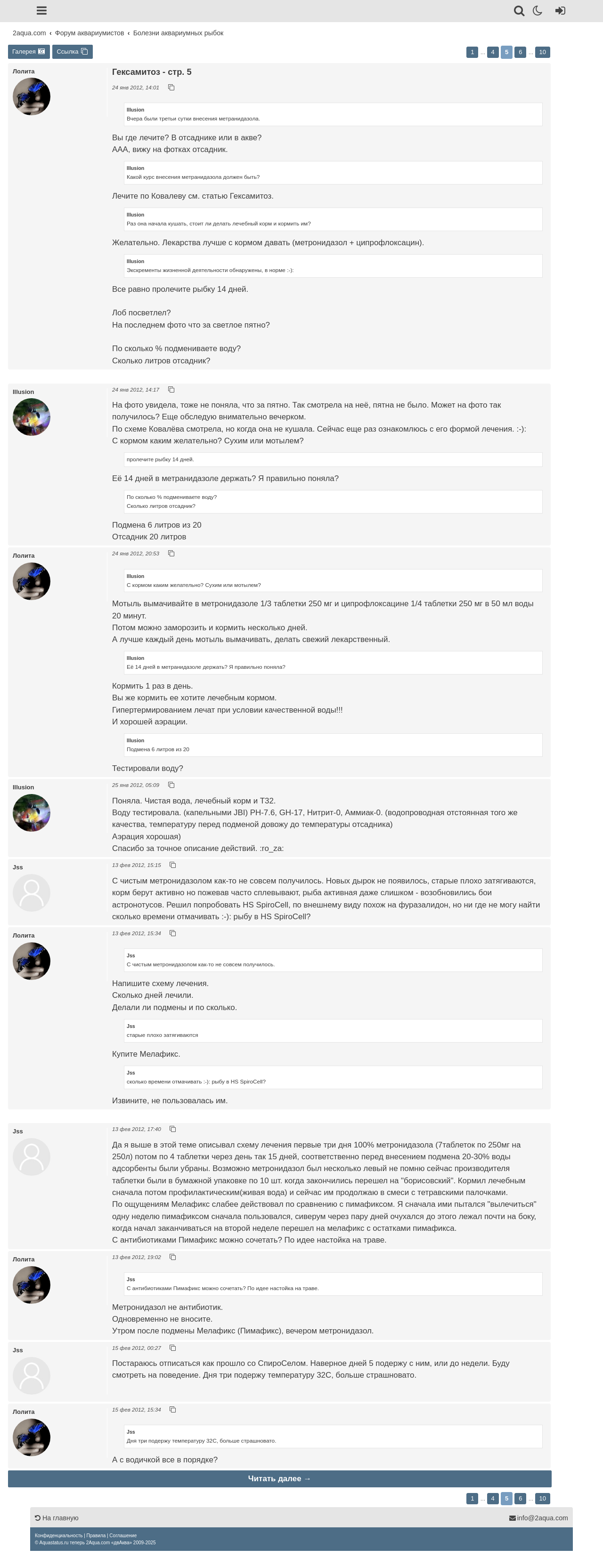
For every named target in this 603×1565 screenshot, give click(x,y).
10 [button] (542, 52)
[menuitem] (58, 1535)
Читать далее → (279, 1478)
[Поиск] (520, 12)
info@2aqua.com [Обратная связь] (538, 1518)
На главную (57, 1518)
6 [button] (520, 52)
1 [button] (472, 52)
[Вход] (558, 12)
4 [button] (493, 52)
